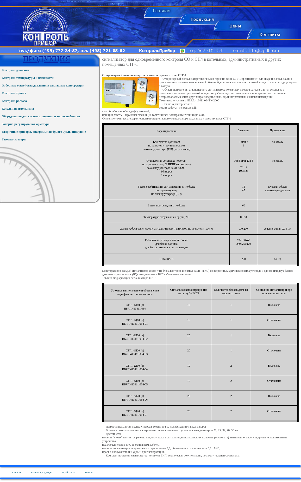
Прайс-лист (68, 472)
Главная (16, 472)
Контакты (89, 472)
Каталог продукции (41, 472)
